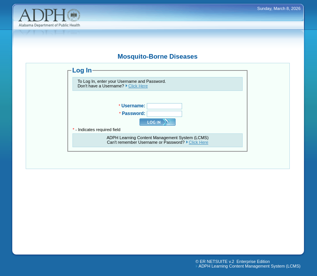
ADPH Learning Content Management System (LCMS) (250, 266)
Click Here (138, 86)
